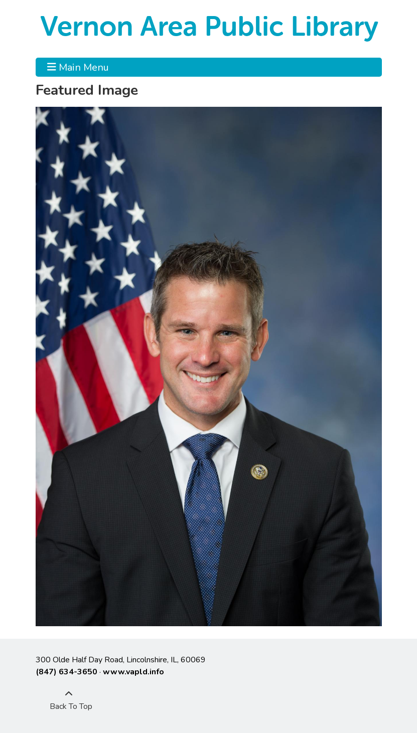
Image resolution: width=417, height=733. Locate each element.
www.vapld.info (133, 671)
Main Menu (78, 67)
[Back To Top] (69, 700)
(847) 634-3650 (66, 671)
